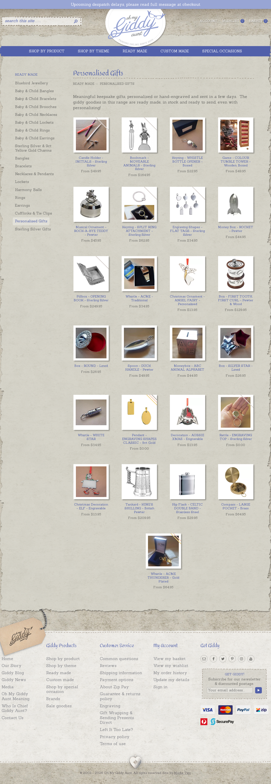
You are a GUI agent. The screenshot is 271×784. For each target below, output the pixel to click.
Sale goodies (59, 705)
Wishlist (233, 21)
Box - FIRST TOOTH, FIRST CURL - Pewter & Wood (235, 300)
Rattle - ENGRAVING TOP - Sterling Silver (235, 437)
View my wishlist (170, 665)
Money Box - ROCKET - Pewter (235, 229)
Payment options (116, 679)
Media (8, 686)
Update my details (171, 679)
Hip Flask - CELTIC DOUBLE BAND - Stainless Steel (187, 508)
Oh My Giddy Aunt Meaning (15, 696)
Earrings (22, 205)
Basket (258, 21)
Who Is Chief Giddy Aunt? (15, 708)
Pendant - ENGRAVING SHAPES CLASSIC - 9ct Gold (139, 439)
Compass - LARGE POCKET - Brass (235, 506)
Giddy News (14, 679)
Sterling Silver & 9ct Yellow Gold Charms (33, 148)
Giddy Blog (13, 672)
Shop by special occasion (62, 689)
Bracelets (23, 166)
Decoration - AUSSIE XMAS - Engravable (187, 437)
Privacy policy (114, 736)
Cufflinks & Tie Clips (33, 213)
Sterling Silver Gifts (33, 229)
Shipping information (121, 672)
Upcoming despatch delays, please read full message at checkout (135, 4)
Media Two (182, 773)
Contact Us (12, 717)
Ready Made (83, 84)
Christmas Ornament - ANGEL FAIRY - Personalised (187, 300)
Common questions (119, 658)
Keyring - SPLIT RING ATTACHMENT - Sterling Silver (139, 231)
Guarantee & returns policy (120, 696)
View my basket (169, 658)
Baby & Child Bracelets (35, 98)
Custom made (60, 679)
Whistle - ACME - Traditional (139, 298)
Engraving (110, 705)
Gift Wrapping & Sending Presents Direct (117, 717)
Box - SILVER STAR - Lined (236, 368)
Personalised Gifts (31, 221)
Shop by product (63, 658)
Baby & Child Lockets (34, 122)
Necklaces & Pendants (34, 174)
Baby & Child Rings (32, 130)
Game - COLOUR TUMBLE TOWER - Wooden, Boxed (236, 161)
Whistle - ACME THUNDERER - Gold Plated (163, 577)
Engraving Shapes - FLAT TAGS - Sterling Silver (187, 231)
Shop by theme (61, 665)
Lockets (22, 181)
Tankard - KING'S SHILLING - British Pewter (139, 508)
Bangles (22, 158)
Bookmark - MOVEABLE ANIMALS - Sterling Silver (139, 163)
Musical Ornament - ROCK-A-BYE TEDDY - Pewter (91, 231)
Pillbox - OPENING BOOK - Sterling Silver (91, 298)
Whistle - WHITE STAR (91, 437)
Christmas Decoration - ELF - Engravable (91, 506)
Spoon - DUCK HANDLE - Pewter (139, 368)
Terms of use (113, 743)
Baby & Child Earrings (34, 138)
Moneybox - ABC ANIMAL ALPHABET (187, 368)
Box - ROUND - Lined (91, 366)
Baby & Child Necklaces (36, 114)
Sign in (160, 686)
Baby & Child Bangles (34, 91)
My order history (170, 672)
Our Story (11, 665)
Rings (20, 197)
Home (7, 658)
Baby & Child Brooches (35, 106)
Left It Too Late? (116, 729)
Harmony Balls (28, 189)
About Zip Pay (114, 686)
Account (208, 21)
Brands (53, 698)
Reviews (108, 665)
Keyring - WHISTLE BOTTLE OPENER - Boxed (187, 161)
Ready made (58, 672)
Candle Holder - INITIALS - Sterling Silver (91, 161)
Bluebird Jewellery (31, 83)
